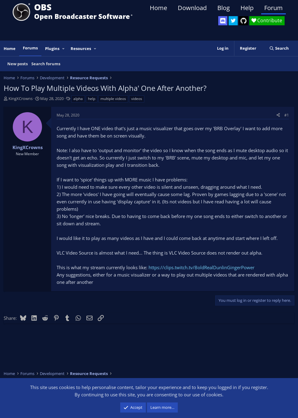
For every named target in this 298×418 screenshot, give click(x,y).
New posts (17, 63)
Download (192, 8)
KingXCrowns (21, 98)
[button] (63, 48)
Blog (223, 8)
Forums (30, 48)
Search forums (45, 63)
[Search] (279, 48)
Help (247, 8)
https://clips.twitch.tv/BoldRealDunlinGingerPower (201, 267)
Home (158, 8)
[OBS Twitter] (233, 20)
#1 (286, 115)
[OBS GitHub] (243, 20)
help (91, 98)
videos (136, 98)
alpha (78, 98)
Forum (273, 8)
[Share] (278, 115)
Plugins (52, 48)
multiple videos (113, 98)
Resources (81, 48)
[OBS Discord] (222, 20)
